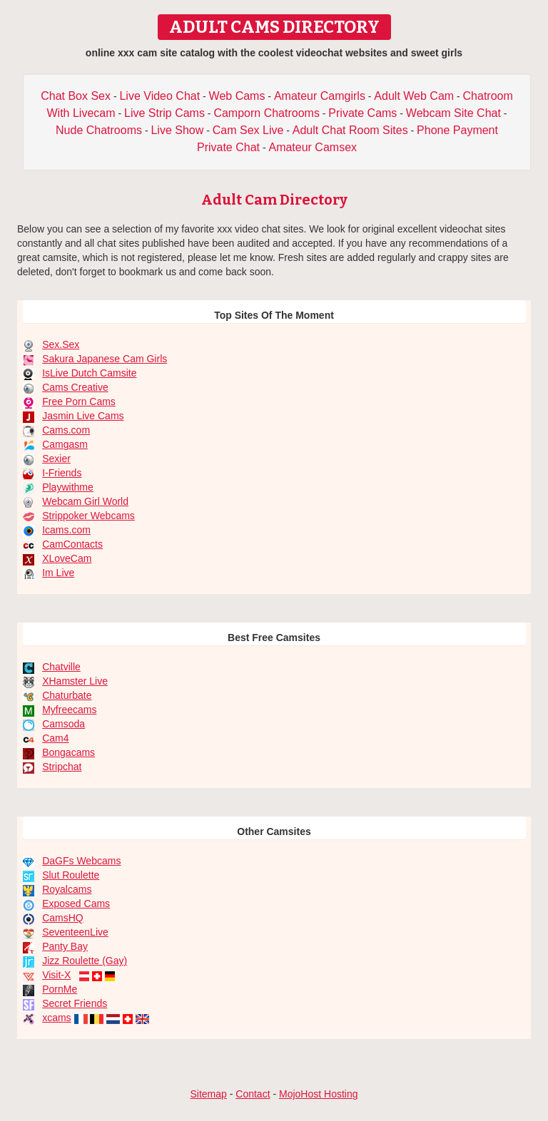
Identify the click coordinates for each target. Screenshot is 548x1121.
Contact (252, 1094)
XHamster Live (75, 681)
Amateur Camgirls (319, 96)
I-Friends (61, 472)
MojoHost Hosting (318, 1094)
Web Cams (237, 96)
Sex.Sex (60, 344)
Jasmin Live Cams (82, 415)
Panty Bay (65, 946)
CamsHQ (62, 917)
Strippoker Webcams (88, 515)
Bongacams (68, 752)
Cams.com (66, 430)
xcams (56, 1017)
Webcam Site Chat (453, 113)
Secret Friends (74, 1003)
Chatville (61, 666)
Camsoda (63, 724)
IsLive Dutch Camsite (89, 373)
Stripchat (61, 766)
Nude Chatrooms (99, 130)
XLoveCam (66, 558)
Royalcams (66, 889)
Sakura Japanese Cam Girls (104, 358)
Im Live (58, 572)
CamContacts (72, 544)
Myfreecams (69, 709)
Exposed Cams (76, 903)
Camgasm (65, 444)
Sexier (56, 458)
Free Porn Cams (79, 401)
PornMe (59, 989)
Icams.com (66, 530)
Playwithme (67, 487)
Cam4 (55, 738)
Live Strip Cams (164, 113)
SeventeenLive (75, 932)
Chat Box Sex (76, 96)
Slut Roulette (70, 875)
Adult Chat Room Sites (350, 130)
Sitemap (208, 1094)
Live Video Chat (159, 96)
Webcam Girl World (85, 501)
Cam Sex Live (248, 130)
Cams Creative (75, 387)
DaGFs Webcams (81, 860)
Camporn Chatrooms (266, 113)
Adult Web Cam (414, 96)
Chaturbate (66, 695)
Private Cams (362, 113)
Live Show (177, 130)
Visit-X (56, 975)
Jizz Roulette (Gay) (84, 960)
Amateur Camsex (312, 147)
